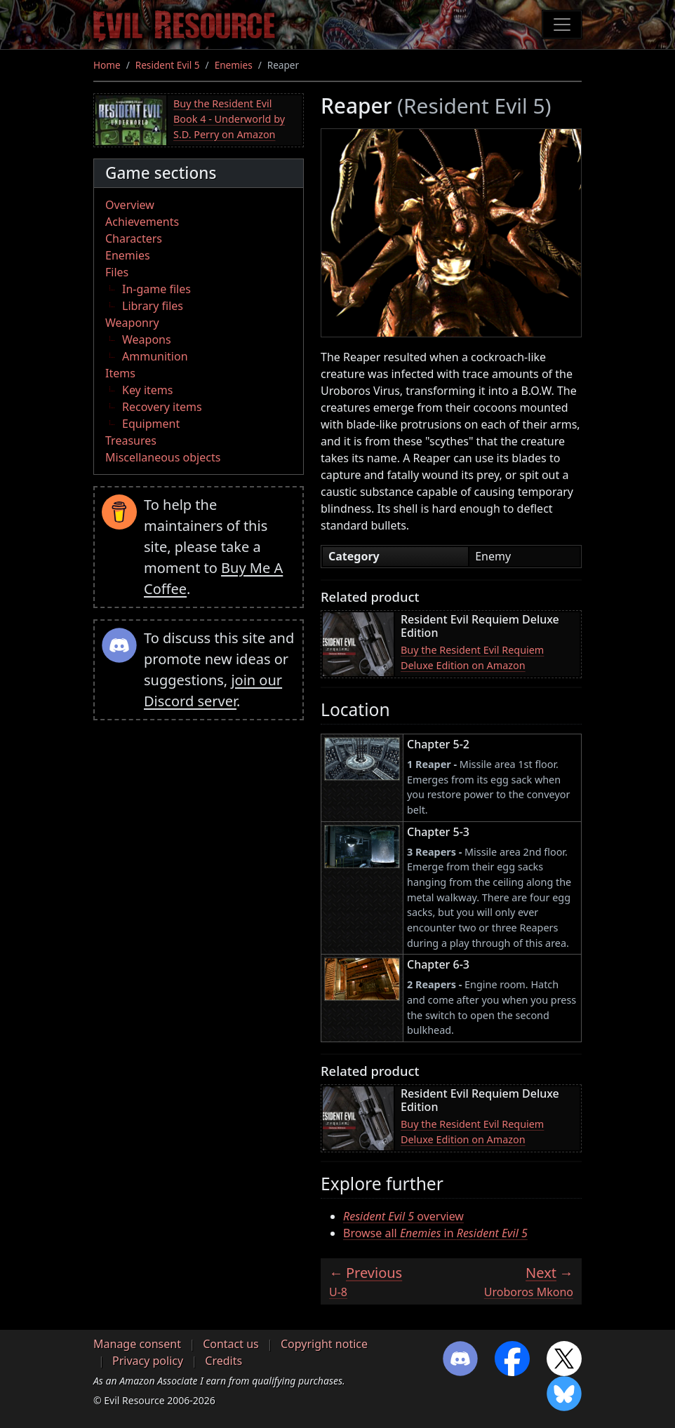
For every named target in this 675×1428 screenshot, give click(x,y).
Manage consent (137, 1344)
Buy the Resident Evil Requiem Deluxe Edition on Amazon (472, 657)
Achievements (142, 221)
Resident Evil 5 (167, 65)
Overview (129, 205)
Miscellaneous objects (162, 457)
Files (116, 272)
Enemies (234, 65)
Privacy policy (147, 1360)
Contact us (231, 1344)
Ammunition (155, 356)
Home (107, 65)
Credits (223, 1360)
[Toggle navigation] (562, 25)
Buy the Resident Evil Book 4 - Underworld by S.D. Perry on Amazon (229, 118)
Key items (147, 390)
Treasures (130, 440)
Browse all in (435, 1233)
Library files (152, 306)
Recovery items (162, 407)
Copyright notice (324, 1344)
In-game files (156, 289)
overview (403, 1216)
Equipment (151, 423)
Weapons (146, 339)
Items (120, 373)
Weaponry (132, 322)
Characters (133, 238)
